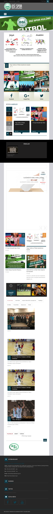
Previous (41, 228)
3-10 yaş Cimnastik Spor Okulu (39, 122)
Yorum (22, 434)
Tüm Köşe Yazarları (27, 436)
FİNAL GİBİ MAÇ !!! (16, 419)
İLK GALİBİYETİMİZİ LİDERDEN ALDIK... (21, 328)
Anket (16, 434)
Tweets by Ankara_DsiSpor (10, 492)
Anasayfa (6, 1)
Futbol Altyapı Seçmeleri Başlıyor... (13, 270)
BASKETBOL (10, 300)
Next (45, 228)
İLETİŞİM (18, 1)
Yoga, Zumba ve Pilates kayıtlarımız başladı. (20, 65)
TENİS (29, 304)
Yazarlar (10, 434)
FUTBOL (9, 304)
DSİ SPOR (17, 300)
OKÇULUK (23, 304)
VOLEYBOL (16, 304)
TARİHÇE (40, 300)
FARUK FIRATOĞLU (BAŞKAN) (29, 300)
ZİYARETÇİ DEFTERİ (12, 1)
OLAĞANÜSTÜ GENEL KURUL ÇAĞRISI (34, 177)
